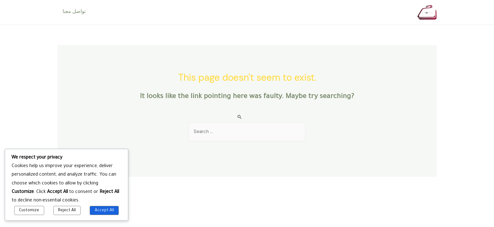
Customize (29, 210)
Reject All (67, 210)
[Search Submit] (240, 117)
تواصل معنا (74, 12)
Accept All (104, 210)
